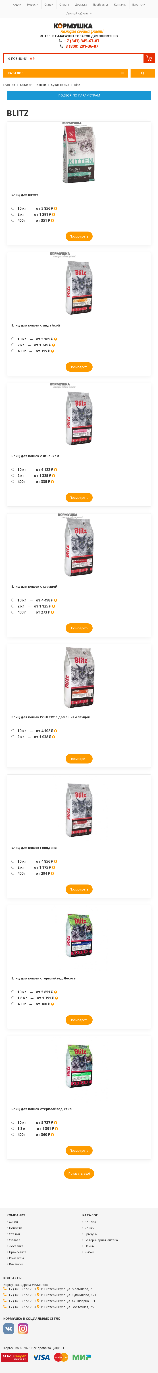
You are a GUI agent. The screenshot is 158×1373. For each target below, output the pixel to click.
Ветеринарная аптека (101, 1240)
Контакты (120, 4)
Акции (17, 4)
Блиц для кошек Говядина (34, 848)
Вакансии (138, 4)
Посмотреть (79, 236)
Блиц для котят (24, 195)
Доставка (81, 4)
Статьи (48, 4)
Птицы (89, 1246)
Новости (32, 4)
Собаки (90, 1222)
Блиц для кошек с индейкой (35, 325)
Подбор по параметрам (79, 95)
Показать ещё (79, 1173)
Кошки (89, 1228)
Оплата (64, 4)
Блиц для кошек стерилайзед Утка (41, 1109)
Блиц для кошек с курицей (34, 586)
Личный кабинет (78, 13)
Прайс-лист (100, 4)
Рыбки (89, 1252)
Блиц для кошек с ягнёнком (35, 456)
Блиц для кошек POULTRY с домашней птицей (50, 717)
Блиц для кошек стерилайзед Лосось (43, 978)
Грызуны (91, 1234)
